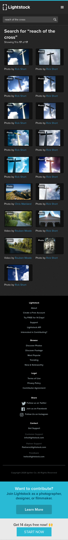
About (34, 308)
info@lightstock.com (34, 437)
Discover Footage (34, 350)
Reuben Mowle (23, 231)
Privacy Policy (34, 383)
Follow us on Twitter (36, 403)
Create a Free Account (34, 312)
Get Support (34, 428)
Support (34, 322)
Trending (34, 360)
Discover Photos (34, 345)
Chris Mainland (23, 204)
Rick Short (20, 69)
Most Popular (34, 355)
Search (55, 19)
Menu (62, 7)
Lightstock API (34, 327)
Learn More (34, 509)
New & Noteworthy (34, 364)
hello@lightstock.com (34, 456)
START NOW (34, 531)
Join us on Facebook (36, 408)
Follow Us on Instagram (36, 414)
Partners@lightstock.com (34, 447)
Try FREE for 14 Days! (34, 317)
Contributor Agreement (34, 388)
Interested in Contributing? (34, 332)
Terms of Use (34, 378)
